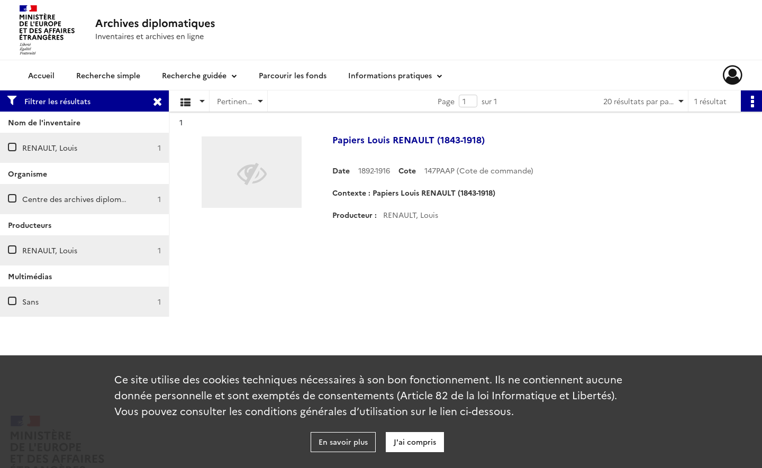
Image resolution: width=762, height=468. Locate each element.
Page (446, 101)
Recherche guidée (194, 75)
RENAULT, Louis (49, 147)
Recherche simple (108, 75)
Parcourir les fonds (292, 75)
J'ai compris (415, 441)
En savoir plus (343, 441)
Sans (30, 301)
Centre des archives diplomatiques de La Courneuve (116, 199)
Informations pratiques (390, 75)
